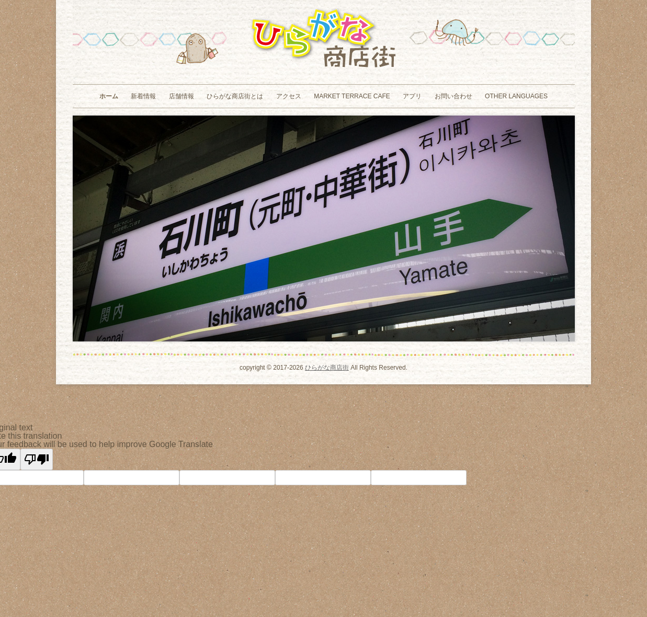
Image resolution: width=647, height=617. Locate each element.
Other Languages (516, 96)
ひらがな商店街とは (235, 96)
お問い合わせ (453, 96)
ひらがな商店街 (327, 367)
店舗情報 (181, 96)
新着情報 (143, 96)
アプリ (412, 96)
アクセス (288, 96)
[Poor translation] (36, 459)
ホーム (108, 96)
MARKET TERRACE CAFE (352, 96)
